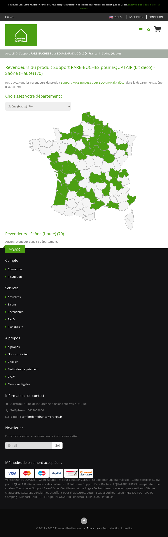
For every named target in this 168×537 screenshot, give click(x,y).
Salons (12, 304)
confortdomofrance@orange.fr (41, 417)
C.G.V (11, 377)
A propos (14, 347)
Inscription (136, 17)
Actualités (14, 297)
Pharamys (93, 528)
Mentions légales (19, 384)
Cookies (13, 362)
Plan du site (15, 327)
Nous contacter (18, 354)
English (116, 17)
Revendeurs (15, 312)
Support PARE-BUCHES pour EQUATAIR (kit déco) (93, 82)
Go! (57, 445)
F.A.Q (11, 319)
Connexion (156, 17)
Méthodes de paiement (23, 369)
